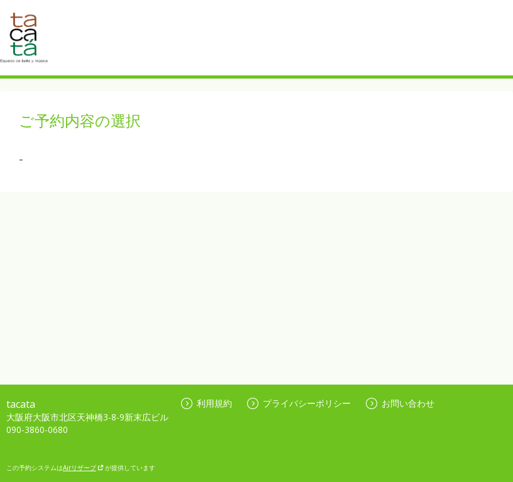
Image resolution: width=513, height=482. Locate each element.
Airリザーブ (83, 467)
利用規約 (206, 403)
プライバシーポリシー (299, 403)
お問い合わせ (400, 403)
